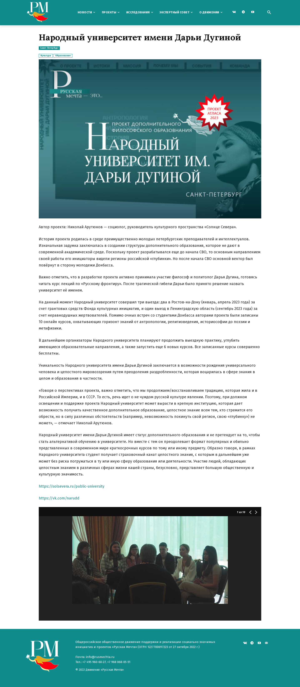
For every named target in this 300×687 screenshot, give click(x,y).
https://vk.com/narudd (59, 498)
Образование (63, 55)
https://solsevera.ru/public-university (71, 486)
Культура (45, 55)
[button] (269, 13)
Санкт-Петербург (49, 48)
